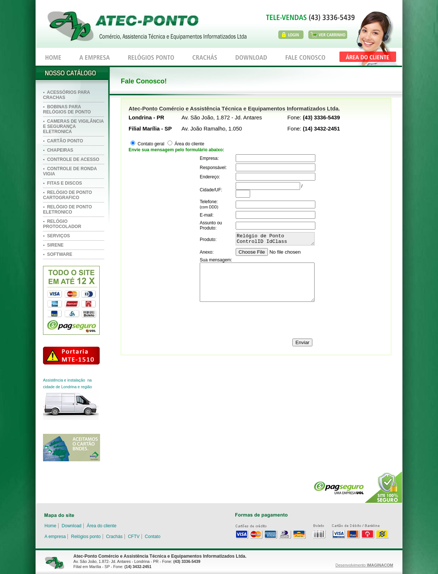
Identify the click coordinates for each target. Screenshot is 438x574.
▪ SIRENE (53, 245)
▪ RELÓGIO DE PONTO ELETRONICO (67, 209)
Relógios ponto (86, 536)
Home (50, 525)
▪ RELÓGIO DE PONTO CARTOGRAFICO (67, 195)
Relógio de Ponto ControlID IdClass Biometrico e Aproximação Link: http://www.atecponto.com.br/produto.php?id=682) (275, 240)
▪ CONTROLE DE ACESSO (71, 159)
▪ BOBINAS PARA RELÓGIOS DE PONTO (67, 109)
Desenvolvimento (364, 565)
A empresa (55, 536)
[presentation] (256, 321)
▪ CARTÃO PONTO (63, 141)
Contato (152, 536)
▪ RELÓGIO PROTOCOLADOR (62, 224)
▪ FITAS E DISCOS (62, 183)
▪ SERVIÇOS (56, 235)
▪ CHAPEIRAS (58, 150)
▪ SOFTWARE (57, 254)
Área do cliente (188, 143)
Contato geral (150, 143)
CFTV (133, 536)
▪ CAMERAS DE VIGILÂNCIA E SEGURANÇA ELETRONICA (73, 126)
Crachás (114, 536)
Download (71, 525)
